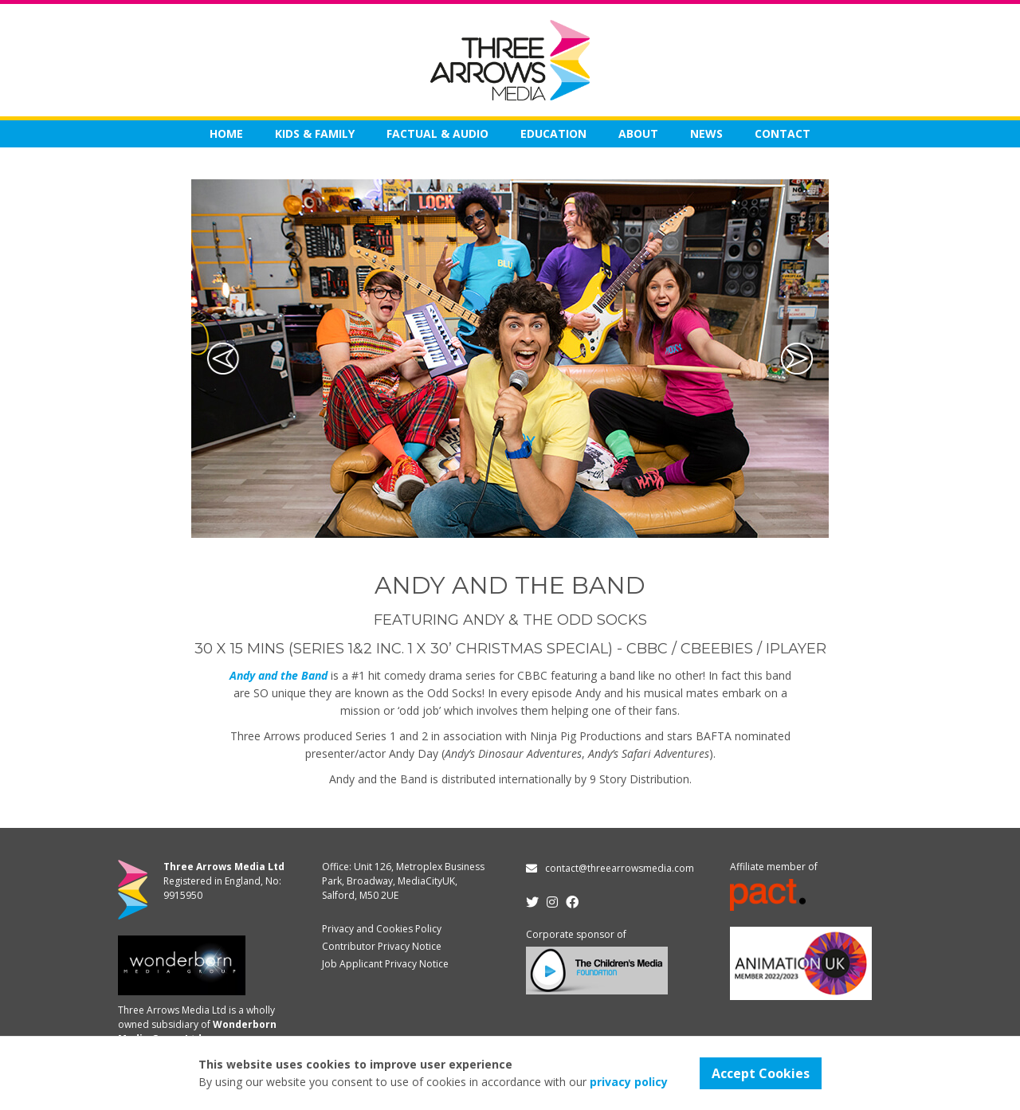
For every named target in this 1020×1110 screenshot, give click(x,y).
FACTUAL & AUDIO (437, 133)
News (706, 133)
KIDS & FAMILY (315, 133)
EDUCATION (553, 133)
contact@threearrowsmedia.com (619, 868)
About (638, 133)
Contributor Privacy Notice (381, 946)
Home (226, 133)
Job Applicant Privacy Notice (385, 964)
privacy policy (629, 1081)
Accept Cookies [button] (761, 1073)
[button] (223, 358)
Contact (782, 133)
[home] (510, 60)
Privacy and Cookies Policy (381, 928)
